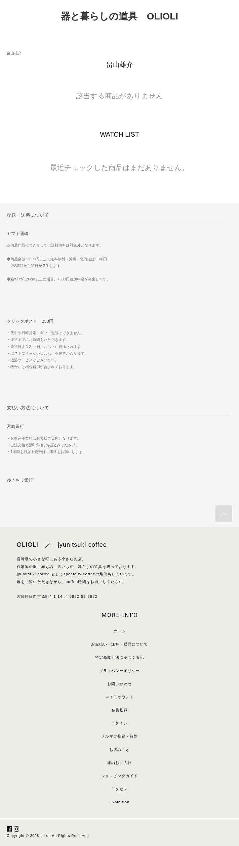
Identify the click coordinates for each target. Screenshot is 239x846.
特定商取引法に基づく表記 (119, 657)
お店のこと (119, 750)
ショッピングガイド (119, 776)
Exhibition (120, 802)
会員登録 (119, 710)
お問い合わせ (119, 684)
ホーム (119, 631)
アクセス (119, 789)
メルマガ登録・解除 (119, 736)
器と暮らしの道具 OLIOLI (119, 16)
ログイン (119, 723)
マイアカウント (119, 697)
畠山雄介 (14, 53)
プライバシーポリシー (119, 671)
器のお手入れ (119, 763)
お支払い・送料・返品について (119, 644)
